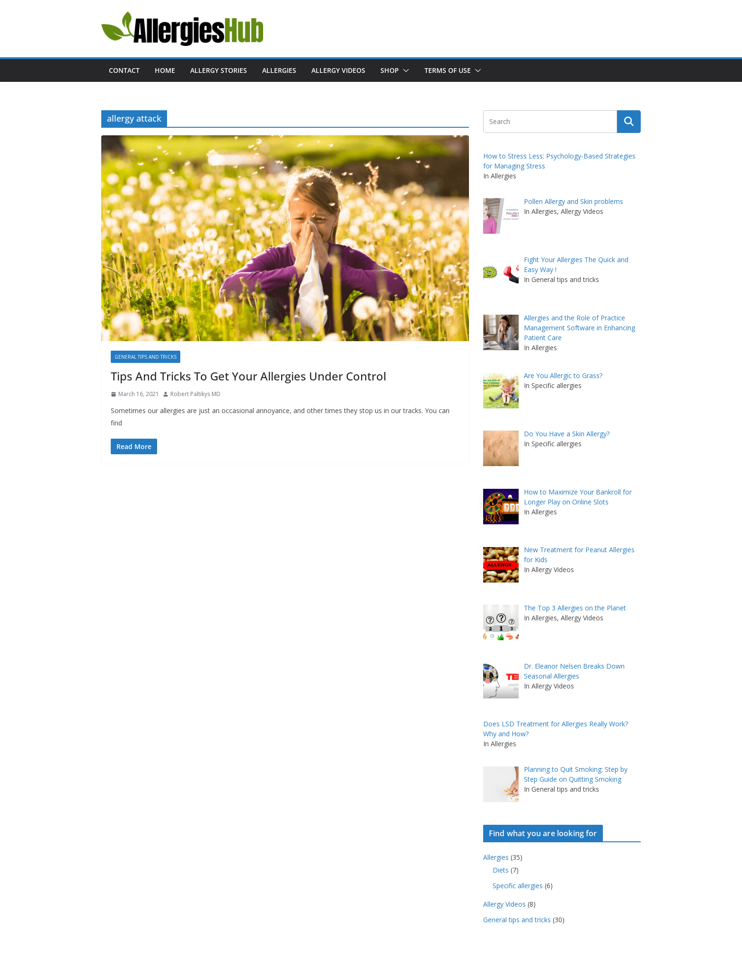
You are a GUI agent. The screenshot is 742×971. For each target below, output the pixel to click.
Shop (389, 70)
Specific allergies (518, 885)
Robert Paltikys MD (195, 394)
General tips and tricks (146, 356)
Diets (501, 869)
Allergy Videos (338, 70)
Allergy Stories (218, 70)
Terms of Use (447, 70)
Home (165, 70)
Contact (124, 70)
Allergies (279, 70)
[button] (404, 70)
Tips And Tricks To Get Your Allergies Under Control (248, 376)
